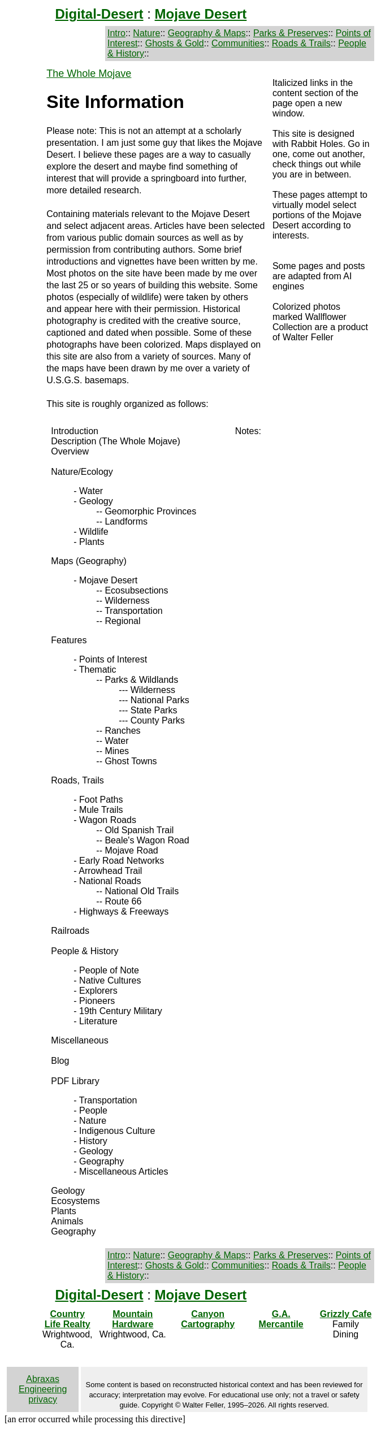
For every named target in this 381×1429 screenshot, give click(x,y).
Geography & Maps (207, 33)
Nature (146, 33)
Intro (116, 33)
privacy (42, 1399)
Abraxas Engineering (43, 1384)
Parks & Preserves (290, 33)
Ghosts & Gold (174, 43)
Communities (237, 43)
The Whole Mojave (88, 73)
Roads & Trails (301, 43)
